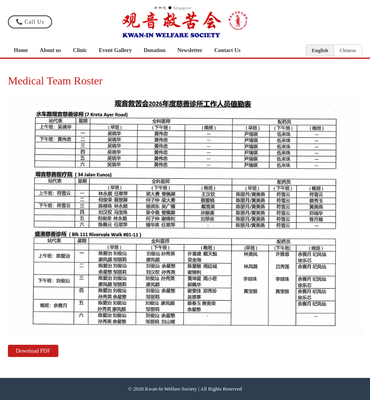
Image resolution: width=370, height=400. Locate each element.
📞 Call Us (30, 22)
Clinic (80, 50)
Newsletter (189, 50)
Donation (154, 50)
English (320, 50)
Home (21, 50)
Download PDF (33, 351)
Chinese (348, 50)
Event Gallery (115, 50)
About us (50, 50)
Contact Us (227, 50)
